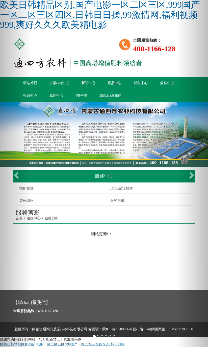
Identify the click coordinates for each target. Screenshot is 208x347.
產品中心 (115, 83)
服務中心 (167, 83)
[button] (15, 173)
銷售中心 (141, 83)
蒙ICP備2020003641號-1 (120, 329)
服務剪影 (117, 200)
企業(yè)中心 (59, 83)
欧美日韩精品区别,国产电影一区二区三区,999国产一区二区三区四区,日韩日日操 (62, 344)
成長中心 (56, 96)
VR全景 (81, 96)
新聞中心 (88, 83)
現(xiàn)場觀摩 (121, 188)
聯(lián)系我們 (110, 96)
